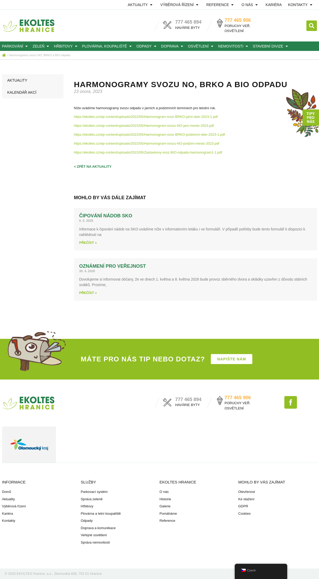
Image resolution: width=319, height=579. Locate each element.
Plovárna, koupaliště (107, 46)
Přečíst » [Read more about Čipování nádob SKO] (88, 243)
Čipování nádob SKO (105, 215)
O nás (250, 4)
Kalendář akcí (21, 92)
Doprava (173, 46)
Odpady (147, 46)
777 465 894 (188, 22)
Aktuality (141, 4)
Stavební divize (271, 46)
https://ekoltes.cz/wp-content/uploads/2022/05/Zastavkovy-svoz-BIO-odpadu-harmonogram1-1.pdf (148, 152)
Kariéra (274, 5)
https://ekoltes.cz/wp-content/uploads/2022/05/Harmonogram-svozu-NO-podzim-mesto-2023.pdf (146, 143)
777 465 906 (237, 20)
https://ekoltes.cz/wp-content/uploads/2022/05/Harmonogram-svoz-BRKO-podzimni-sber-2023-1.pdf (149, 134)
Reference (220, 4)
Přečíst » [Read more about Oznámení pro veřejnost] (88, 293)
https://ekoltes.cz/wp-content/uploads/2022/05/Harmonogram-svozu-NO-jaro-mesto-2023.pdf (144, 126)
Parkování (16, 46)
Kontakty (301, 4)
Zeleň (42, 46)
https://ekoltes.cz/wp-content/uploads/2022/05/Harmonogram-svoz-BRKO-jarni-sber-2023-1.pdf (146, 117)
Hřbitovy (66, 46)
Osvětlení (201, 46)
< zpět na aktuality (93, 167)
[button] (311, 25)
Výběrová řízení (180, 4)
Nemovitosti (234, 46)
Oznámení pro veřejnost (112, 266)
